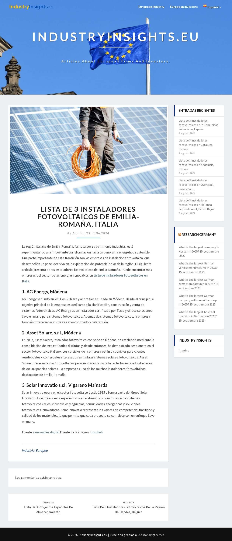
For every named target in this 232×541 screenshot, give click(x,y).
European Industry (151, 6)
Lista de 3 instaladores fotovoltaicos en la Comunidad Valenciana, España (198, 125)
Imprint (184, 350)
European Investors (184, 6)
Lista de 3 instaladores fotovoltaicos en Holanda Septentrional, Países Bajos (196, 204)
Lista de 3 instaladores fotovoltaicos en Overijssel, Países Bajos (196, 184)
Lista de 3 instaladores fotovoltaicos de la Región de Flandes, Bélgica (128, 507)
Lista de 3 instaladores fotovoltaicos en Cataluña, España (196, 144)
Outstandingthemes (151, 535)
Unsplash (96, 432)
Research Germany (199, 234)
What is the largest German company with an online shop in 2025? (198, 300)
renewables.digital (46, 432)
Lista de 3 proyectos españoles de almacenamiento (48, 507)
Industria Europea (35, 450)
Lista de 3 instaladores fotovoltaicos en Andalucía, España (196, 165)
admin (77, 233)
